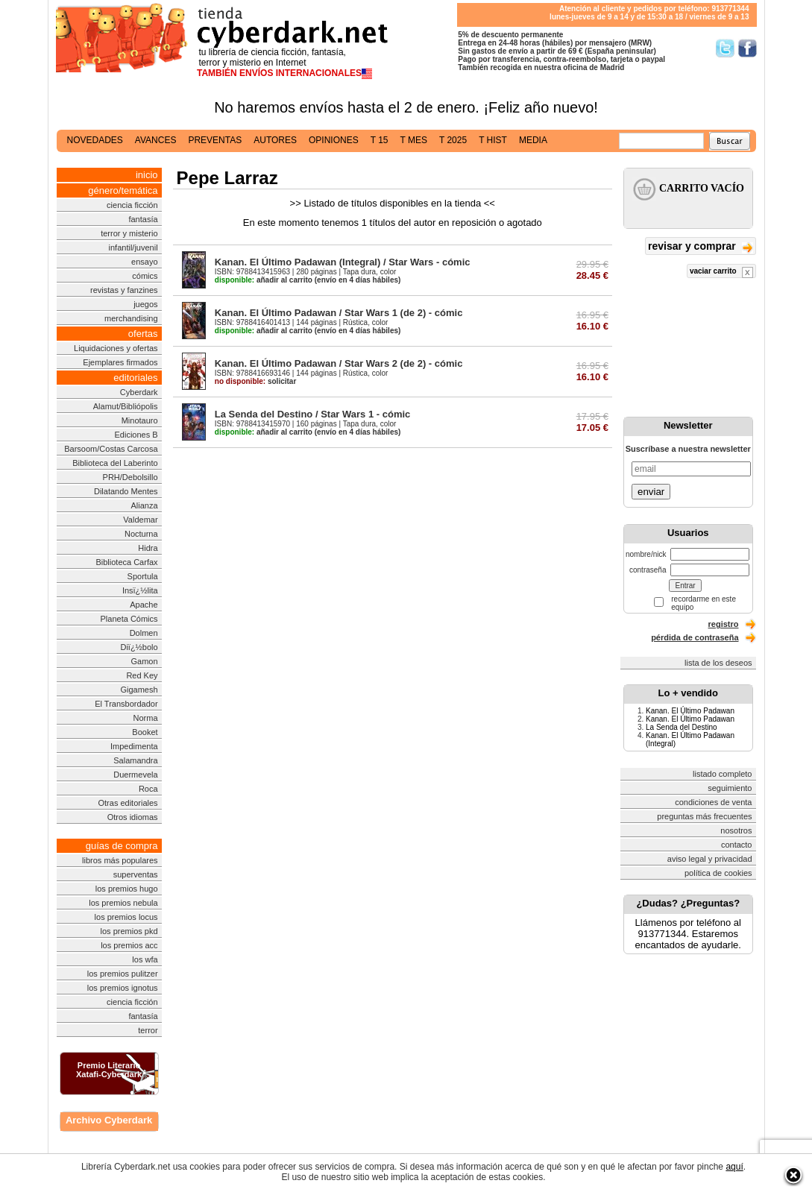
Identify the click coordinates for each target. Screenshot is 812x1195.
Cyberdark (139, 392)
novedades (95, 140)
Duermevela (135, 774)
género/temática (122, 190)
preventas (215, 140)
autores (275, 140)
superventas (135, 874)
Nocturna (141, 533)
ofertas (143, 333)
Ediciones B (135, 434)
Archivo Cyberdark (109, 1120)
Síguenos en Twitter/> (725, 48)
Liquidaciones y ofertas (116, 348)
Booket (144, 732)
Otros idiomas (132, 817)
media (533, 140)
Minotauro (140, 420)
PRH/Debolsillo (130, 477)
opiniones (334, 140)
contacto (736, 844)
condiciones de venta (713, 802)
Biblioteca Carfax (126, 562)
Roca (148, 788)
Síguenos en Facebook (747, 48)
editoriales (135, 377)
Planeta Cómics (129, 618)
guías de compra (122, 845)
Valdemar (140, 519)
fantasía (142, 219)
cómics (144, 275)
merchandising (131, 318)
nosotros (736, 830)
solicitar (255, 381)
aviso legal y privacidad (709, 858)
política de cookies (718, 872)
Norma (145, 717)
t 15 (379, 140)
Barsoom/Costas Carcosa (110, 448)
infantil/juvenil (133, 247)
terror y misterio (129, 233)
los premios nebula (123, 902)
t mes (413, 140)
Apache (143, 604)
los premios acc (129, 945)
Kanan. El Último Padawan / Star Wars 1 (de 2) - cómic (339, 312)
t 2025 (453, 140)
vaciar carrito (721, 272)
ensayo (144, 261)
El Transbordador (126, 703)
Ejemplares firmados (120, 362)
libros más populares (120, 860)
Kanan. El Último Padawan (690, 711)
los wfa (144, 959)
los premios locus (126, 916)
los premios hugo (126, 888)
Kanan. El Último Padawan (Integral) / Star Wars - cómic (342, 262)
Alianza (144, 505)
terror (147, 1030)
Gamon (144, 661)
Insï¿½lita (140, 590)
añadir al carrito (263, 280)
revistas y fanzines (123, 290)
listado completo (722, 773)
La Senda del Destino (681, 727)
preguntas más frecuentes (704, 816)
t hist (493, 140)
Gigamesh (138, 689)
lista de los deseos (718, 662)
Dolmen (144, 632)
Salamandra (135, 760)
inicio (147, 174)
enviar (651, 491)
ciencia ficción (132, 205)
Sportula (143, 576)
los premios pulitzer (122, 973)
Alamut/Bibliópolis (125, 406)
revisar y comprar (700, 247)
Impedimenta (134, 746)
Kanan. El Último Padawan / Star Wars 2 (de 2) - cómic (339, 363)
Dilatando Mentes (126, 491)
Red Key (141, 675)
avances (156, 140)
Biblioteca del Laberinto (114, 462)
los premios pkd (129, 931)
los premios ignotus (122, 987)
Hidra (147, 547)
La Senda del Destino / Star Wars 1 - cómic (312, 414)
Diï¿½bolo (138, 647)
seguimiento (730, 787)
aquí (734, 1166)
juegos (145, 304)
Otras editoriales (127, 802)
